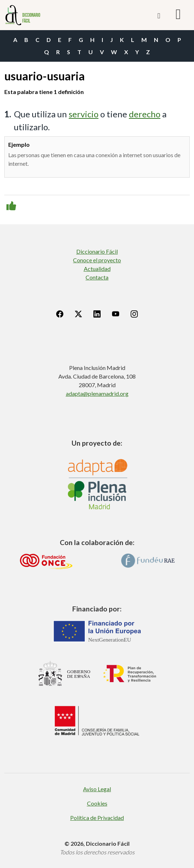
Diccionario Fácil (97, 251)
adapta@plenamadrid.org (97, 393)
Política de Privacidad (97, 817)
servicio (83, 114)
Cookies (97, 803)
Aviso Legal (97, 788)
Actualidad (97, 268)
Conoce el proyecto (97, 260)
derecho (144, 114)
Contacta (97, 277)
